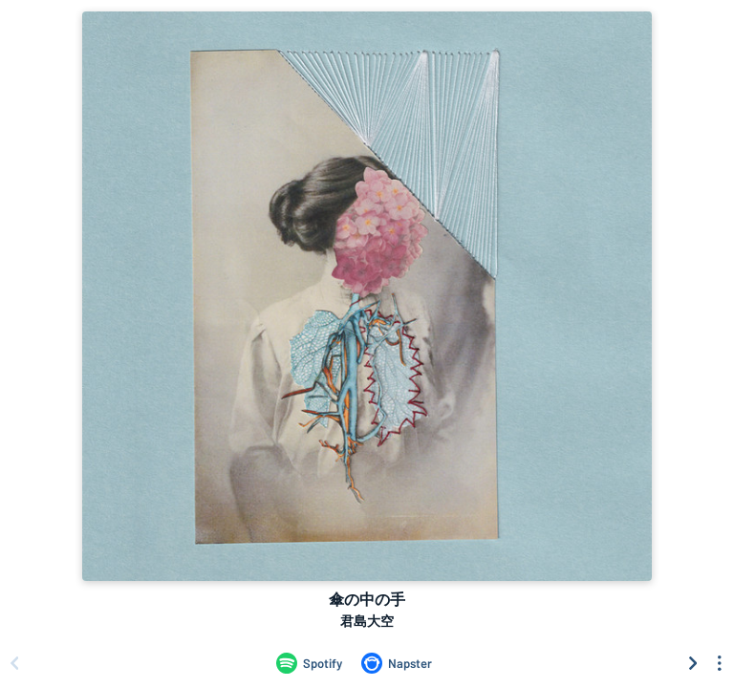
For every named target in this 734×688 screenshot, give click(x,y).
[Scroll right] (692, 663)
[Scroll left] (14, 663)
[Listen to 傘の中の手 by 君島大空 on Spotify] (309, 663)
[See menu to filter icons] (719, 663)
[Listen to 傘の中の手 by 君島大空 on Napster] (397, 663)
